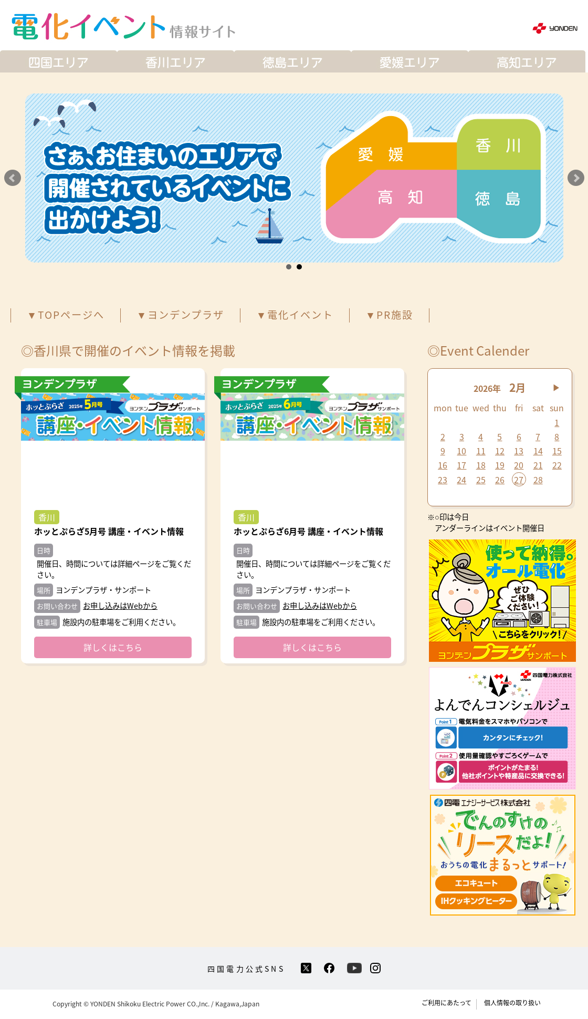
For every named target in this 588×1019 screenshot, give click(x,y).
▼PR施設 (389, 314)
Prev (12, 178)
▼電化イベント (294, 314)
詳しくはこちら (112, 647)
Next (576, 178)
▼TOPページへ (65, 314)
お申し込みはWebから (120, 605)
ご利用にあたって (446, 1002)
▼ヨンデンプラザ (180, 314)
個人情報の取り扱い (512, 1002)
